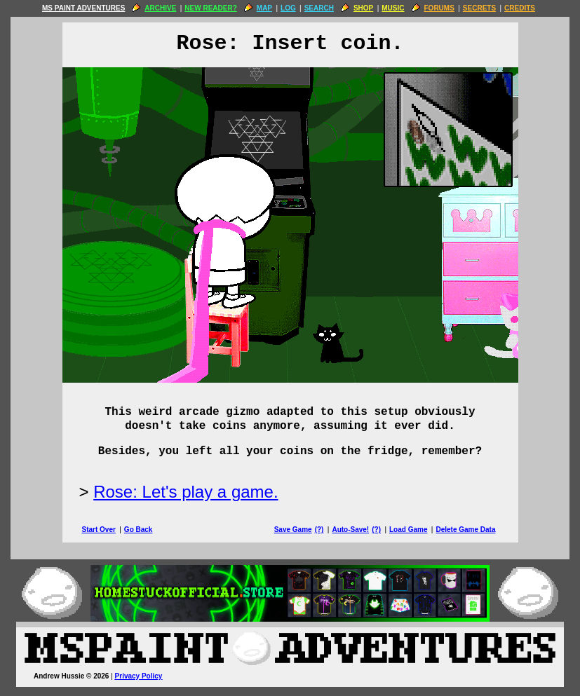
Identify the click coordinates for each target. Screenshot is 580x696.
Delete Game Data (465, 529)
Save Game (293, 529)
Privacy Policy (139, 676)
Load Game (408, 529)
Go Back (138, 529)
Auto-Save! (350, 529)
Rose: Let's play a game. (185, 491)
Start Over (99, 529)
